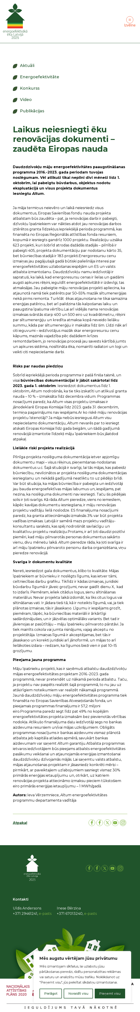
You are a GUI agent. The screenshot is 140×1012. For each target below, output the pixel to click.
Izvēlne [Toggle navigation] (130, 22)
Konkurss (29, 88)
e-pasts (45, 913)
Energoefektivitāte (39, 77)
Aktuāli (27, 65)
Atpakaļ (20, 823)
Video (26, 99)
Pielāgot (50, 994)
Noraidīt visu (78, 994)
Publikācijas (32, 111)
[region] (82, 977)
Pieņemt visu (109, 994)
